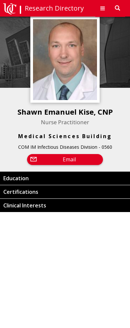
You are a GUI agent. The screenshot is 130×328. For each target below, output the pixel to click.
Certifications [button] (20, 192)
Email (69, 159)
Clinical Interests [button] (24, 205)
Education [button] (16, 178)
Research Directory (54, 8)
